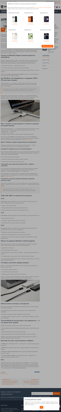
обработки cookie (49, 402)
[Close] (52, 4)
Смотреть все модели (47, 46)
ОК (41, 407)
